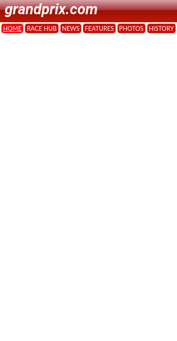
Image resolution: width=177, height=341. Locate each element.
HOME (12, 28)
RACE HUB (42, 28)
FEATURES (99, 28)
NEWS (70, 28)
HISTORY (161, 28)
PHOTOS (131, 28)
